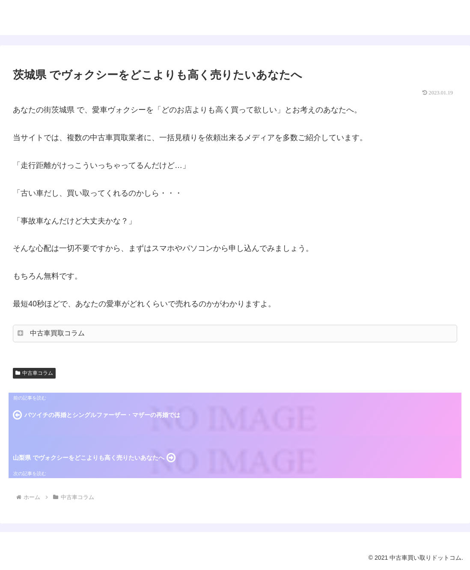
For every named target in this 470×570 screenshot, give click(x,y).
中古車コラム (34, 373)
